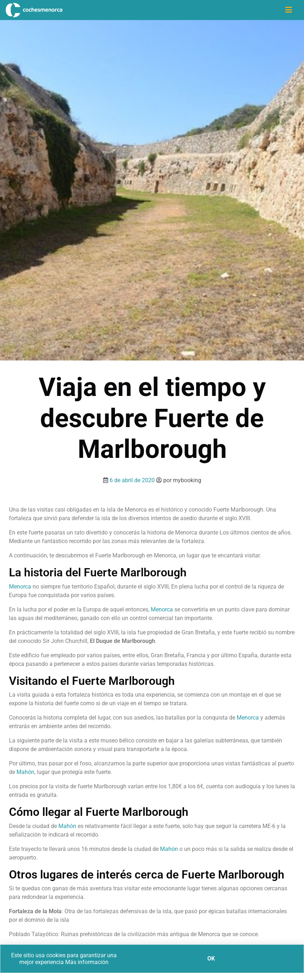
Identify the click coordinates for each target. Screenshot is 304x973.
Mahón (24, 772)
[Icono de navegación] (288, 10)
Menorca (20, 586)
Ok (211, 958)
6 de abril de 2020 (132, 480)
